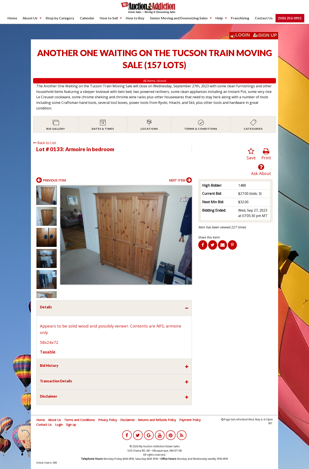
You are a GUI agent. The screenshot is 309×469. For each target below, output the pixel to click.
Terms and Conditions (79, 420)
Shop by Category (59, 18)
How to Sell (109, 18)
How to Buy (135, 18)
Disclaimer (127, 420)
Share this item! (209, 237)
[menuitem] (12, 18)
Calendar (87, 18)
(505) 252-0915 (289, 18)
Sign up (71, 425)
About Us (30, 18)
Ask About (261, 170)
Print (266, 154)
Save (251, 154)
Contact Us (264, 18)
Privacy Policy (107, 420)
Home (12, 18)
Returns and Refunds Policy (157, 420)
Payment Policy (190, 420)
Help (219, 18)
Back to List (44, 142)
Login (242, 35)
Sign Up (265, 35)
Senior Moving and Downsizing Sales (179, 18)
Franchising (240, 18)
